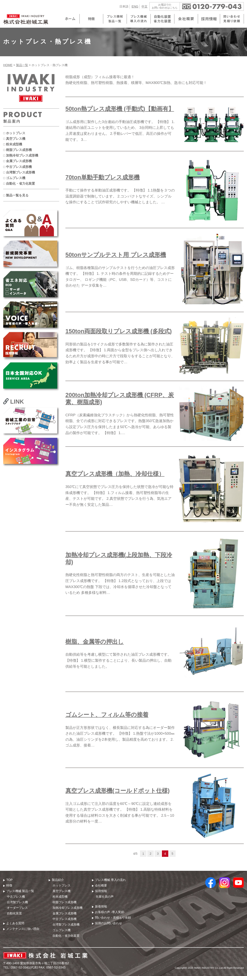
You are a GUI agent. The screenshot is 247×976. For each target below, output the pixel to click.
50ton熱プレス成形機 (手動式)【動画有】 (119, 108)
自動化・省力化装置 (66, 935)
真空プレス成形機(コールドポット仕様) (117, 790)
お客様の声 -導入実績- (110, 912)
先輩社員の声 (105, 896)
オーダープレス (17, 907)
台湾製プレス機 (17, 902)
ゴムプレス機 (62, 930)
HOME (7, 65)
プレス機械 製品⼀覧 (20, 891)
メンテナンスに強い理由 (22, 928)
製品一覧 (22, 65)
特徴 (9, 885)
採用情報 (101, 891)
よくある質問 (15, 923)
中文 (145, 6)
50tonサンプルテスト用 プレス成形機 (115, 254)
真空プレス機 (62, 891)
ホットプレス (62, 885)
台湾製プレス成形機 (66, 924)
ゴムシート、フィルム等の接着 (106, 714)
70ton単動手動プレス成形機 (102, 177)
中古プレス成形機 (65, 919)
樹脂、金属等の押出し (94, 641)
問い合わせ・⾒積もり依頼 (113, 917)
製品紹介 (58, 880)
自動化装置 (14, 913)
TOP (9, 880)
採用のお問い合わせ (108, 923)
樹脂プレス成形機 (65, 902)
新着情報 (101, 906)
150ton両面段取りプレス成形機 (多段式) (118, 331)
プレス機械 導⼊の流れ (110, 880)
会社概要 (101, 885)
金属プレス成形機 (65, 913)
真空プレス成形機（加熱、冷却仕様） (114, 473)
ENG (135, 6)
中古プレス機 (16, 896)
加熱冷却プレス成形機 (68, 907)
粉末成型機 (60, 896)
